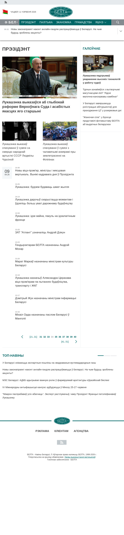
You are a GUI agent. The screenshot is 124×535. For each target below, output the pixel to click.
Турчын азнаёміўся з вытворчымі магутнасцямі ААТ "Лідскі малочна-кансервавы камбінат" (101, 93)
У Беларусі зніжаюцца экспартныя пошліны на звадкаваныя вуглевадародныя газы (49, 362)
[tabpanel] (59, 382)
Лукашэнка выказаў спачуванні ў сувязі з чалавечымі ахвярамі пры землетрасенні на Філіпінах (59, 152)
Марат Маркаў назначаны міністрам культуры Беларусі (44, 263)
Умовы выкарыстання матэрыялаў (79, 457)
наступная (76, 341)
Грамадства (83, 22)
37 (63, 337)
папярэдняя (22, 336)
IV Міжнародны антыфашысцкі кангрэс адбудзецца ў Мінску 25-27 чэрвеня (44, 387)
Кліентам (61, 431)
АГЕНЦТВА (81, 431)
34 (52, 337)
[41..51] (65, 341)
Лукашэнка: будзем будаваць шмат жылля (42, 186)
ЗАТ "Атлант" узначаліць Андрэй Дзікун (40, 232)
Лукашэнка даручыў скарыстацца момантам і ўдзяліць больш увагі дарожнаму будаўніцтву (44, 201)
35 (56, 337)
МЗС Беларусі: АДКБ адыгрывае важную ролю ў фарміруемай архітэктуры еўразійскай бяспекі (55, 380)
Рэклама (42, 431)
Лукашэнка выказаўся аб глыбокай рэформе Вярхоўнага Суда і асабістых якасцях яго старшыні (36, 106)
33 (48, 337)
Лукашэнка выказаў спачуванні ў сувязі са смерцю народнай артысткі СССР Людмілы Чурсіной (18, 152)
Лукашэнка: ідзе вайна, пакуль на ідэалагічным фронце (45, 217)
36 (60, 337)
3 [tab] (114, 354)
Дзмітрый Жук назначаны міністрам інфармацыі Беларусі (45, 300)
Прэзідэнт (28, 22)
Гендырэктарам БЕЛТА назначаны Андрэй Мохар (42, 246)
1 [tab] (101, 354)
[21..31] (33, 337)
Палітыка (45, 22)
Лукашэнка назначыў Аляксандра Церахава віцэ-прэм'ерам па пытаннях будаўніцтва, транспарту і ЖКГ (43, 281)
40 (75, 337)
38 (67, 337)
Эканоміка (63, 22)
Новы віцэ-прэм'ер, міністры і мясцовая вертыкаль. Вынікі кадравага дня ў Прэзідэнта (44, 172)
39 (71, 337)
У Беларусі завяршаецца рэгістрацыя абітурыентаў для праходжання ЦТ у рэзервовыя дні (102, 107)
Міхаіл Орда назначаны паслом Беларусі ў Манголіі (42, 316)
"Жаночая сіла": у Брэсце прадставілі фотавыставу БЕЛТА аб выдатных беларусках (101, 121)
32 (44, 337)
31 (41, 337)
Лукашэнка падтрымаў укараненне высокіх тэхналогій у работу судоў (101, 79)
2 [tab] (107, 354)
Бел (12, 22)
